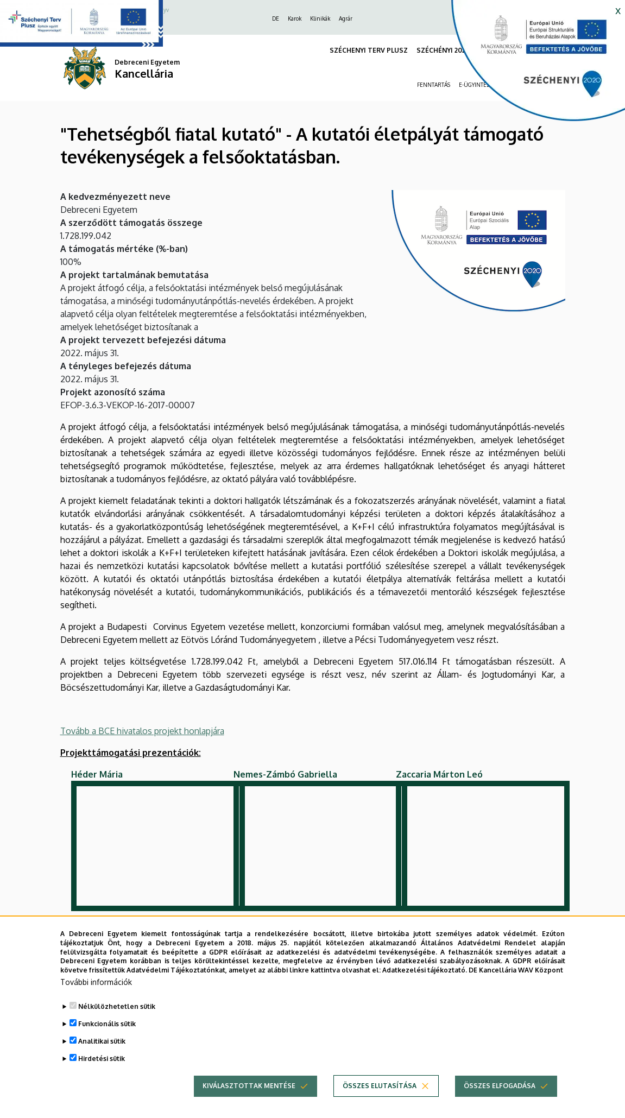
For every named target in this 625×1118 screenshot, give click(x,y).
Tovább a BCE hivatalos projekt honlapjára (142, 730)
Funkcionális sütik (107, 1024)
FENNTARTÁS (433, 84)
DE (275, 18)
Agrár (345, 18)
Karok (294, 18)
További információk (96, 982)
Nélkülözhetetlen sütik (116, 1006)
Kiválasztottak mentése (249, 1086)
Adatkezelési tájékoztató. (424, 970)
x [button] (618, 10)
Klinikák (320, 18)
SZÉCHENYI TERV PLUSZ (369, 50)
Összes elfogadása (499, 1086)
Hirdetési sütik (101, 1058)
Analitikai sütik (101, 1041)
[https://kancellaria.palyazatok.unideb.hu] (530, 65)
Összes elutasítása (379, 1086)
